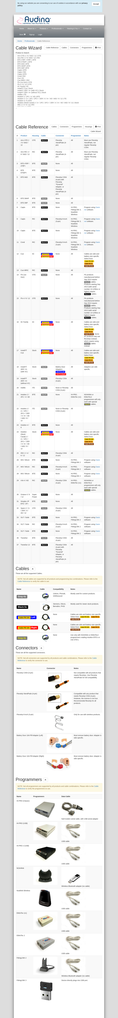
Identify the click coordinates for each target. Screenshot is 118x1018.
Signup (31, 35)
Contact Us (87, 29)
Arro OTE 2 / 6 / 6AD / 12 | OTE (59, 56)
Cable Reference (52, 48)
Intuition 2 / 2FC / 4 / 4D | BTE (59, 97)
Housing (35, 136)
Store (22, 35)
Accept (96, 4)
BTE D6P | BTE (59, 68)
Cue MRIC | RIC (59, 80)
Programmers (87, 48)
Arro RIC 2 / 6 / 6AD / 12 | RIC (59, 58)
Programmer (76, 136)
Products (44, 29)
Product (24, 136)
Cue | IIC (59, 78)
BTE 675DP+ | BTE (59, 62)
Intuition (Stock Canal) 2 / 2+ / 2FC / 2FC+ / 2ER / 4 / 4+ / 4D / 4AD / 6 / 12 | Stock (59, 103)
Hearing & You (73, 29)
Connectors (74, 48)
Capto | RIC (59, 72)
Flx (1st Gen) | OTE (59, 82)
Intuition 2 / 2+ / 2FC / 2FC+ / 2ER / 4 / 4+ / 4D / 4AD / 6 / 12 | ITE (59, 99)
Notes (86, 136)
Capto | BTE (59, 70)
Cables (64, 48)
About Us (31, 29)
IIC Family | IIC (59, 86)
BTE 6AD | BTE (59, 64)
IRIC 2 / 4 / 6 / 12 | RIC (59, 105)
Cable (43, 136)
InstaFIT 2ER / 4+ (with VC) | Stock (59, 90)
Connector (60, 136)
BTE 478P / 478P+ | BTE (59, 60)
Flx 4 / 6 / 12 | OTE (59, 84)
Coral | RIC (59, 76)
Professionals (57, 29)
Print (98, 48)
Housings (88, 127)
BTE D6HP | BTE (59, 66)
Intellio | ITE (59, 95)
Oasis (98, 460)
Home (21, 29)
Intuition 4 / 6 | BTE (59, 101)
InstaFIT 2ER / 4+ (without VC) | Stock (59, 93)
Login (40, 35)
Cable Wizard (96, 131)
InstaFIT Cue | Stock (59, 88)
